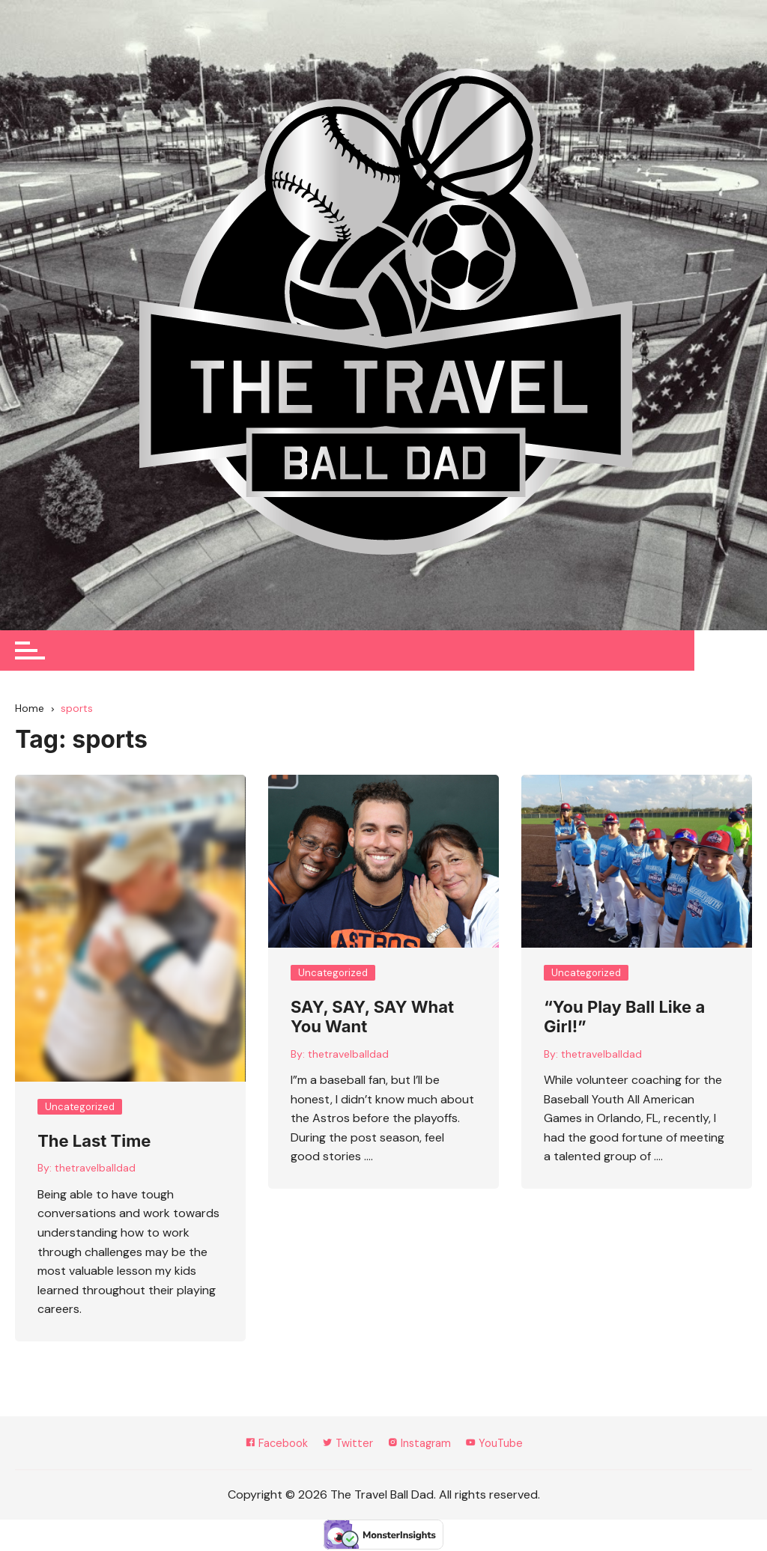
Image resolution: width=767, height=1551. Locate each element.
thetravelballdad (95, 1168)
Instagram (421, 1444)
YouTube (501, 1444)
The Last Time (94, 1141)
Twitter (345, 1444)
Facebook (268, 1444)
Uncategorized (80, 1107)
